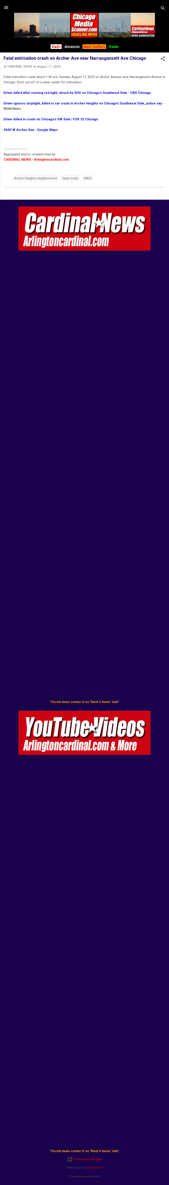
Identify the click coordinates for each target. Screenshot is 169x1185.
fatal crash (70, 178)
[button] (162, 59)
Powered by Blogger (84, 1159)
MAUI (88, 178)
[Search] (162, 9)
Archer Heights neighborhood (35, 178)
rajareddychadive (94, 1167)
